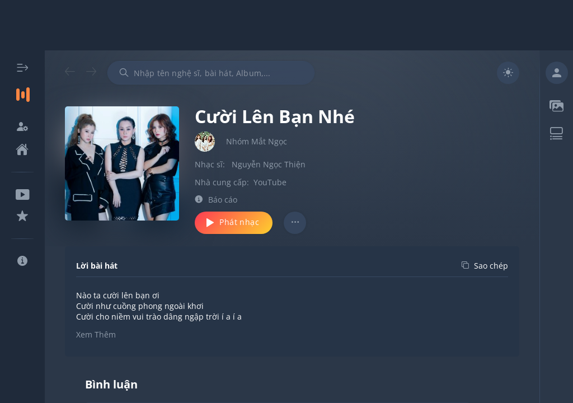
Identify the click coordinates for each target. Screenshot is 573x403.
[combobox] (210, 73)
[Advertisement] (286, 25)
